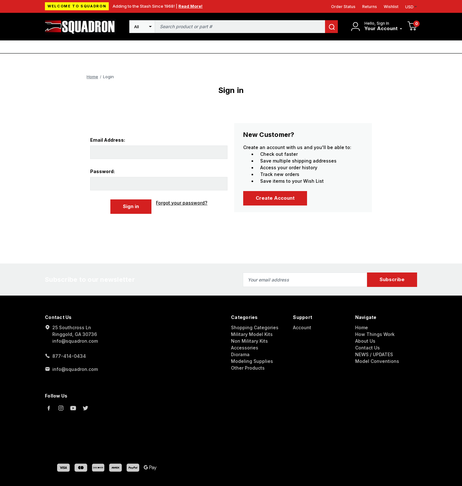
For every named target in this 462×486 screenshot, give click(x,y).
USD (411, 6)
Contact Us (367, 347)
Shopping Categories (254, 327)
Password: (102, 171)
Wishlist (391, 6)
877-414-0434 (69, 355)
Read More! (190, 6)
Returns (369, 6)
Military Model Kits (252, 334)
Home (361, 327)
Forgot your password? (181, 202)
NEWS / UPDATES (374, 354)
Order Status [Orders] (343, 6)
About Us (365, 340)
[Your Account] (383, 28)
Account (302, 327)
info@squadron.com (75, 369)
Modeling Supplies (252, 361)
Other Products (248, 367)
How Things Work (375, 334)
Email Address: (107, 140)
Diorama (240, 354)
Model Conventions (377, 361)
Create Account (275, 198)
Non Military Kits (249, 340)
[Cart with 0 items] (412, 26)
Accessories (244, 347)
